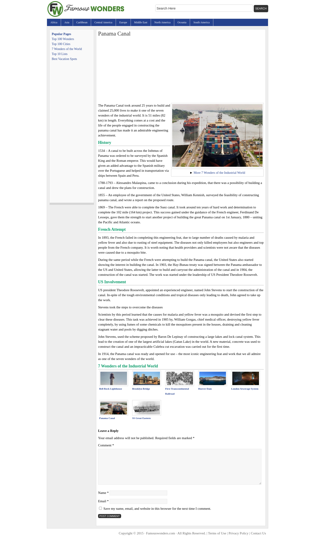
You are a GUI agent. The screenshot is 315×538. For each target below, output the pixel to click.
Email (103, 501)
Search (261, 8)
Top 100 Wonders (63, 39)
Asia (66, 22)
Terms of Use (217, 533)
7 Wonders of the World (67, 49)
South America (201, 22)
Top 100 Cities (61, 44)
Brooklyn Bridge (141, 388)
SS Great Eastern (141, 418)
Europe (123, 22)
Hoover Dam (205, 388)
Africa (53, 22)
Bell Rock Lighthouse (110, 388)
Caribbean (81, 22)
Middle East (140, 22)
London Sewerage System (244, 388)
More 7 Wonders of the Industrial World (219, 172)
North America (162, 22)
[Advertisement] (181, 69)
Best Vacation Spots (64, 59)
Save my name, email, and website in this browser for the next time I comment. (157, 508)
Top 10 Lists (60, 54)
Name (103, 493)
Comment (106, 445)
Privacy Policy (239, 533)
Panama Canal (107, 418)
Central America (103, 22)
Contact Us (258, 533)
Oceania (182, 22)
